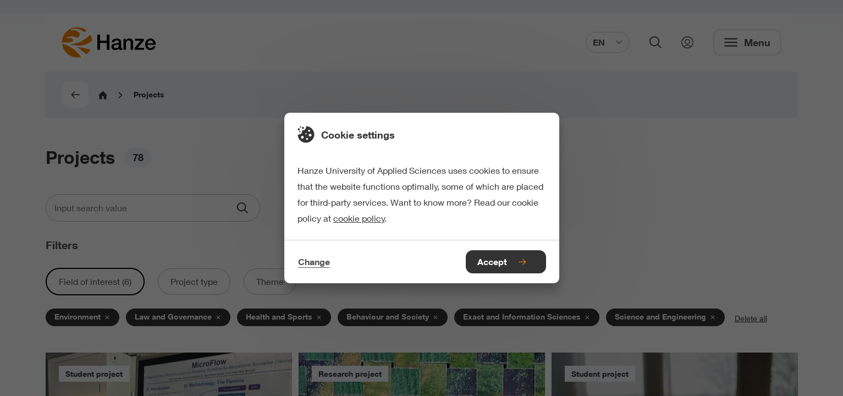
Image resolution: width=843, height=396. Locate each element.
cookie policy (359, 218)
